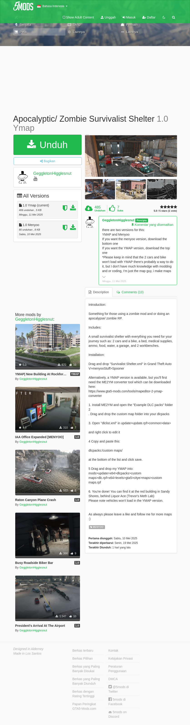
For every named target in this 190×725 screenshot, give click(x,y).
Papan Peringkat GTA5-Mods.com (84, 706)
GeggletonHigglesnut (52, 173)
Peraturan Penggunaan (117, 669)
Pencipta (142, 220)
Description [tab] (99, 292)
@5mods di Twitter (118, 689)
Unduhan (100, 210)
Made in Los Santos (27, 653)
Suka (120, 210)
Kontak (113, 650)
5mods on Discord (117, 714)
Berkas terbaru (82, 650)
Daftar (148, 17)
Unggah (108, 17)
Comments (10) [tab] (130, 292)
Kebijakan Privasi (120, 658)
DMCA (113, 679)
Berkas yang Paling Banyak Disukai (86, 669)
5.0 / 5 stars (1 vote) (165, 211)
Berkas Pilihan (82, 658)
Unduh (47, 144)
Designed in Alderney (28, 649)
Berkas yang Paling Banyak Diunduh (86, 681)
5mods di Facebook (117, 701)
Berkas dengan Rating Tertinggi (83, 694)
